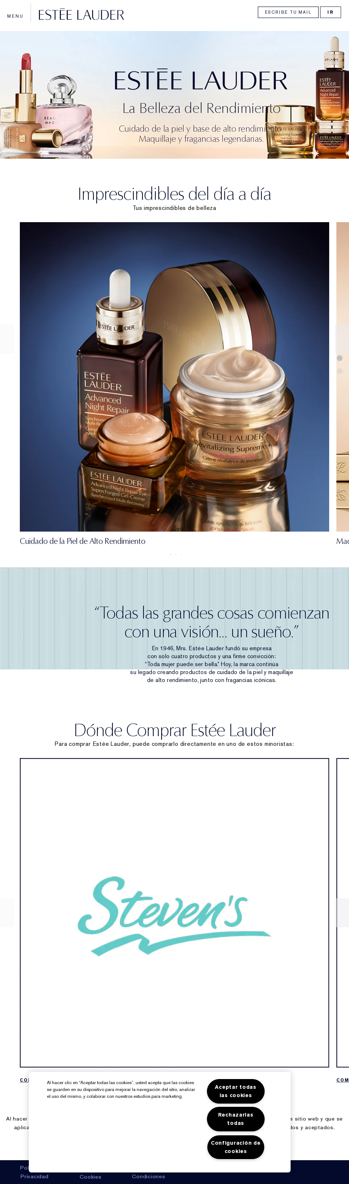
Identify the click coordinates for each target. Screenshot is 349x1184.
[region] (160, 1122)
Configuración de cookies (236, 1147)
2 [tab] (174, 554)
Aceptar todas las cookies (235, 1091)
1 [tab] (169, 554)
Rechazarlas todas (235, 1119)
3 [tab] (180, 554)
